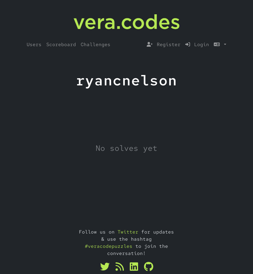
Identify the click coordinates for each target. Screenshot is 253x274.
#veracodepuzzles (108, 246)
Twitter (128, 232)
